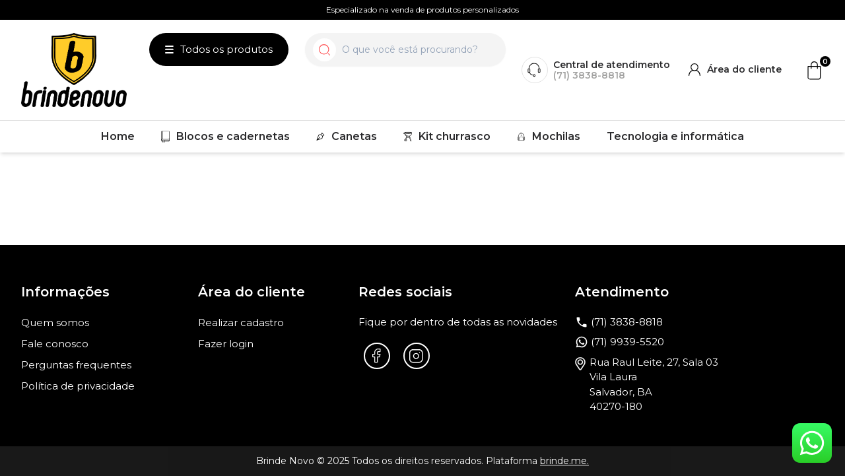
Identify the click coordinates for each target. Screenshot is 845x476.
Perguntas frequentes (76, 364)
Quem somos (55, 322)
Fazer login (226, 343)
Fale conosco (54, 343)
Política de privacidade (78, 386)
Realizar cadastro (241, 322)
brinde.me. (564, 461)
